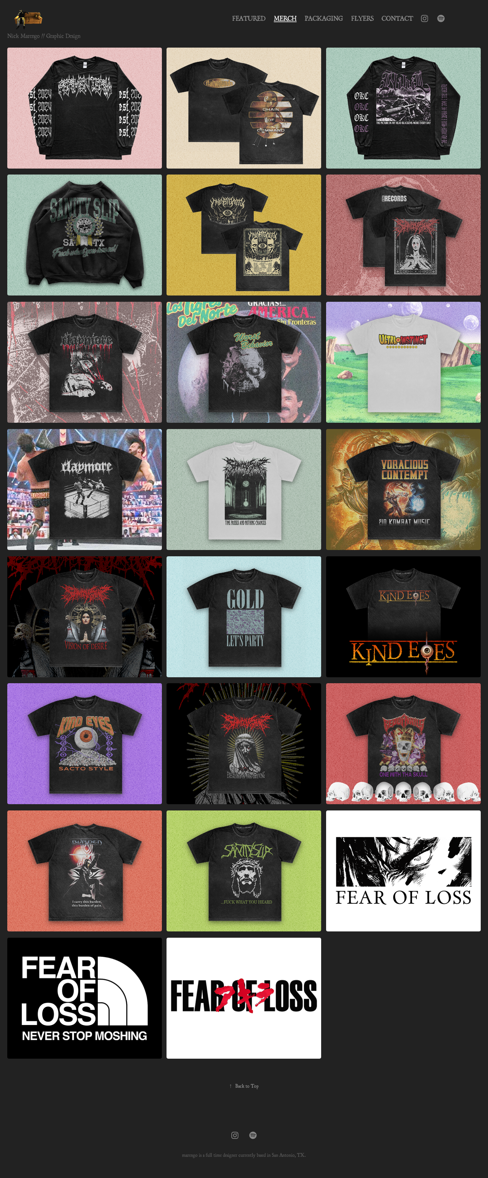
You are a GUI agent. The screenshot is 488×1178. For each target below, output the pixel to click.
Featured (249, 18)
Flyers (362, 18)
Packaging (324, 18)
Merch (285, 18)
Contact (397, 18)
